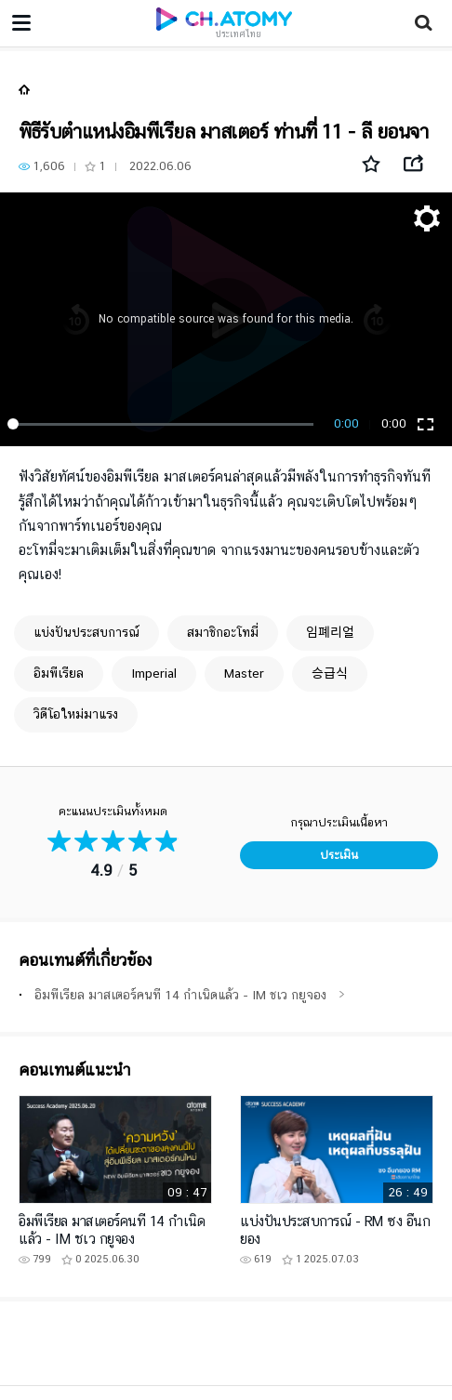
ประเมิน (339, 855)
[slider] (163, 424)
